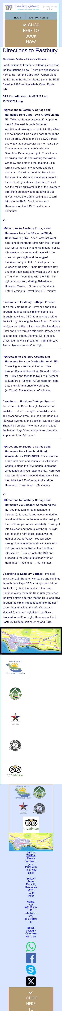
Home (17, 17)
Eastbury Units (38, 17)
